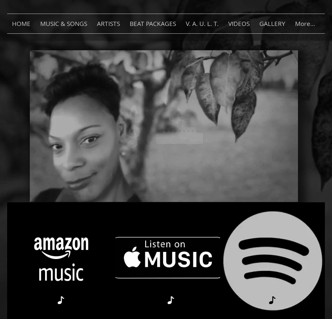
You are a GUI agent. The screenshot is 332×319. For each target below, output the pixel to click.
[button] (63, 23)
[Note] (61, 300)
